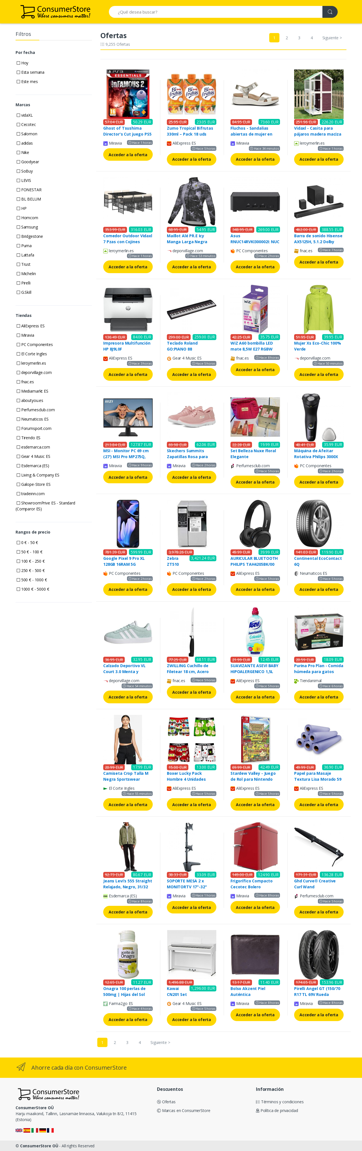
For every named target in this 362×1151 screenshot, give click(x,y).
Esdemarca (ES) (33, 465)
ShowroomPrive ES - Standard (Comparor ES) (45, 506)
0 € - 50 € (27, 542)
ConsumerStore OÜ (39, 1145)
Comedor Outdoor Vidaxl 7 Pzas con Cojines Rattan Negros (127, 241)
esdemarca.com (33, 447)
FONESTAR (29, 189)
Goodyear (28, 161)
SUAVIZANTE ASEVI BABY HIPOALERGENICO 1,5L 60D (254, 671)
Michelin (26, 273)
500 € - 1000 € (32, 579)
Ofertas (166, 1101)
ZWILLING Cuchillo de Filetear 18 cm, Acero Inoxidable (188, 671)
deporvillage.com (34, 372)
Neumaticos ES (33, 419)
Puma (24, 245)
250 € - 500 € (31, 570)
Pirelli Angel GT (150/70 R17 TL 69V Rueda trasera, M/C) (317, 994)
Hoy (22, 63)
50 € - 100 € (29, 551)
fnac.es (25, 381)
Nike (23, 152)
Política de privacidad (277, 1110)
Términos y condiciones (280, 1101)
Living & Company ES (38, 475)
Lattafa (25, 255)
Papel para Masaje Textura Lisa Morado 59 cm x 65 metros (317, 779)
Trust (24, 264)
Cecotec (26, 124)
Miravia (25, 335)
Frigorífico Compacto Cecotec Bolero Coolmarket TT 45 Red (252, 886)
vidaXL (25, 115)
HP (21, 208)
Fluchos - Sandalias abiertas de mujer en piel (251, 134)
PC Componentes (35, 344)
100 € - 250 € (31, 561)
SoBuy (25, 171)
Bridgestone (30, 236)
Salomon (27, 133)
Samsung (27, 227)
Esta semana (30, 72)
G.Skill (24, 292)
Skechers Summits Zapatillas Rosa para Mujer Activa (187, 456)
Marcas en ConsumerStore (183, 1110)
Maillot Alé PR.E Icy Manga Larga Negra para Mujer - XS (187, 241)
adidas (25, 143)
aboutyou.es (30, 400)
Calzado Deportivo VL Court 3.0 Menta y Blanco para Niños (124, 671)
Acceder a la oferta (128, 154)
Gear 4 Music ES (33, 456)
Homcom (27, 217)
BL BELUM (29, 199)
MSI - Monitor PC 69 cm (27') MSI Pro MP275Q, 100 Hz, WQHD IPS (126, 456)
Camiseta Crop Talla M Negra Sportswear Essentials (125, 779)
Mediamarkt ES (32, 391)
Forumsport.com (34, 428)
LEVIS (24, 180)
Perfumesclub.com (36, 409)
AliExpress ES (31, 325)
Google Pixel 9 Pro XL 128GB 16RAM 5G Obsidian (124, 564)
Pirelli (24, 283)
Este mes (27, 81)
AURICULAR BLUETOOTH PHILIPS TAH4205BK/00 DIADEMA (254, 564)
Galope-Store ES (34, 484)
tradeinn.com (31, 493)
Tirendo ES (28, 437)
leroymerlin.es (31, 363)
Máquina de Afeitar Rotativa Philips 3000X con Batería (316, 456)
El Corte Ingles (32, 353)
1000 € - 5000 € (33, 589)
